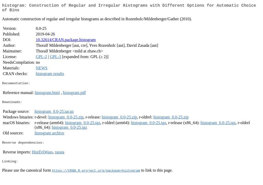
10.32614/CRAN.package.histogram (66, 42)
